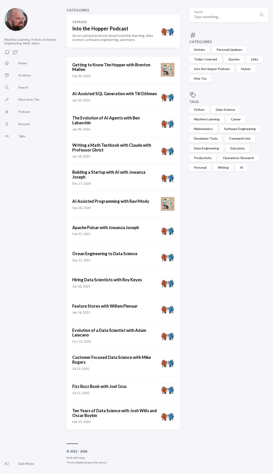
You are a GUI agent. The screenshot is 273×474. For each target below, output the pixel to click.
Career (236, 119)
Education (237, 148)
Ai (241, 167)
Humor (246, 69)
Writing (223, 167)
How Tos (200, 78)
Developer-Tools (206, 138)
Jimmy (103, 462)
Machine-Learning (206, 119)
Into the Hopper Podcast (212, 69)
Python (199, 109)
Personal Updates (229, 49)
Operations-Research (238, 158)
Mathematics (203, 129)
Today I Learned (205, 59)
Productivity (202, 158)
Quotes (234, 59)
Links (254, 59)
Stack (79, 462)
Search (198, 12)
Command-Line (240, 138)
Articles (199, 49)
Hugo (81, 457)
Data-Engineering (206, 148)
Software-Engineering (240, 129)
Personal (200, 167)
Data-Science (225, 109)
